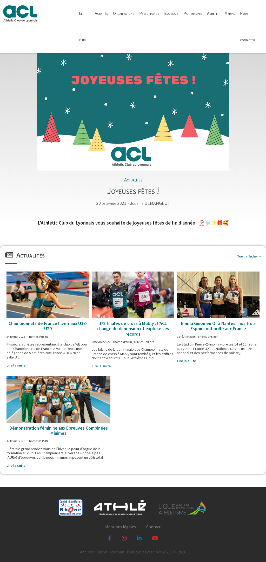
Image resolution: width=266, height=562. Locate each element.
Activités (101, 13)
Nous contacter (247, 26)
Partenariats (192, 13)
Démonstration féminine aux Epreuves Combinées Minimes (58, 430)
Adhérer (213, 13)
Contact (153, 526)
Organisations (123, 13)
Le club (82, 26)
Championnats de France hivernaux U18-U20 (48, 326)
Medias (229, 13)
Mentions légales (120, 526)
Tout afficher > (249, 256)
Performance (149, 13)
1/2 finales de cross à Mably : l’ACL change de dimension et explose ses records (133, 329)
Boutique (171, 13)
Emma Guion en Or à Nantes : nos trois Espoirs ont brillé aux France (218, 326)
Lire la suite (15, 365)
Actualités (133, 180)
